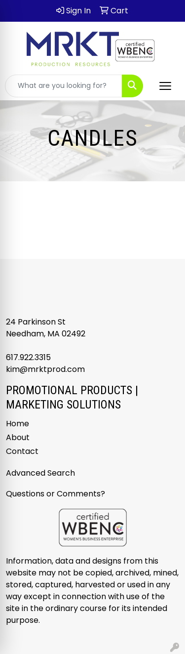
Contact (22, 451)
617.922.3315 (28, 357)
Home (17, 423)
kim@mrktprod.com (45, 369)
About (18, 437)
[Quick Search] (63, 86)
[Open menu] (165, 86)
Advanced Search (40, 473)
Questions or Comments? (55, 493)
